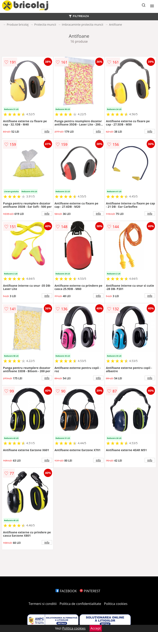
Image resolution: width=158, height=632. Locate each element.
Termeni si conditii (43, 603)
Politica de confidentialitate (80, 603)
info (46, 131)
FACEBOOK (66, 591)
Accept (96, 628)
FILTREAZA (79, 16)
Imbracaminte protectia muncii (82, 24)
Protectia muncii (45, 24)
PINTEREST (90, 591)
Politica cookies (116, 603)
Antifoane (115, 24)
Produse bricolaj (18, 24)
